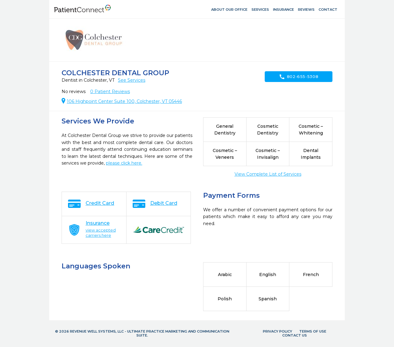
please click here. (124, 163)
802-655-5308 (299, 77)
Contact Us (294, 335)
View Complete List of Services (268, 174)
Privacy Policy (277, 331)
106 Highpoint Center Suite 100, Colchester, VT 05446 (124, 101)
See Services (131, 80)
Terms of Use (312, 331)
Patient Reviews (110, 91)
